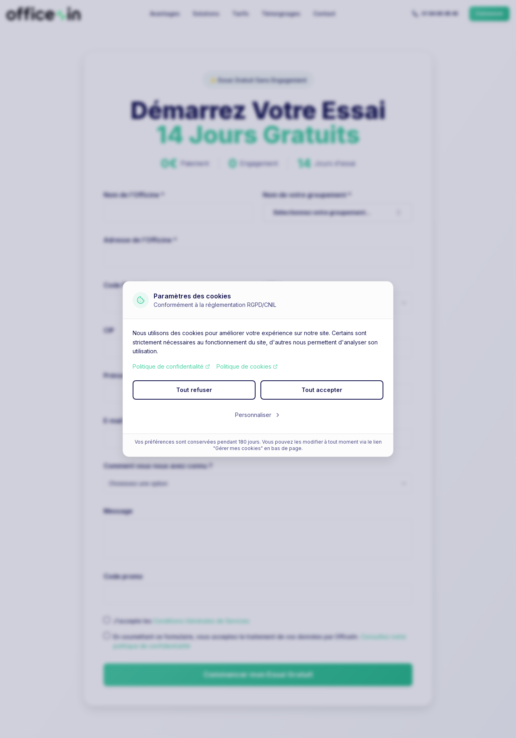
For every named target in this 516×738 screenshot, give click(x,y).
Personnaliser (258, 414)
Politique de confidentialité (171, 366)
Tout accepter (322, 389)
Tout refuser (194, 389)
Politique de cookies (247, 366)
